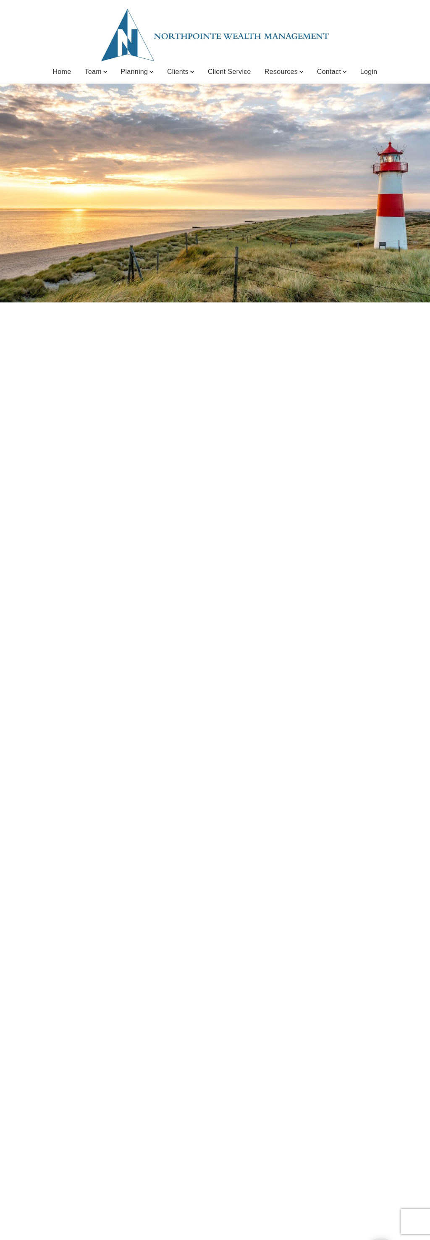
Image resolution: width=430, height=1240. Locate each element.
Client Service (229, 71)
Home (61, 71)
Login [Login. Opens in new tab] (369, 71)
